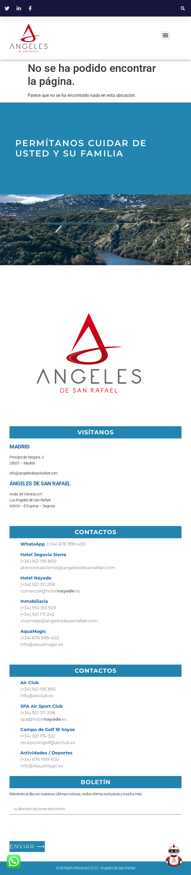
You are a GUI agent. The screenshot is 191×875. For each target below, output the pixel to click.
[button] (183, 8)
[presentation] (51, 827)
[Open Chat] (174, 855)
